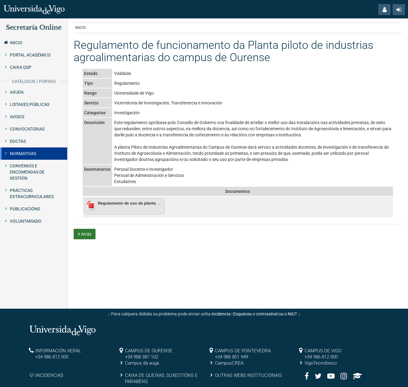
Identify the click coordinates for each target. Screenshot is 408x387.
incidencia (221, 313)
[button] (384, 9)
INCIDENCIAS (49, 375)
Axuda (17, 92)
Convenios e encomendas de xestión (27, 172)
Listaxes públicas (29, 104)
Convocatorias (27, 129)
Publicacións (25, 208)
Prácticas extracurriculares (32, 193)
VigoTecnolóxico (321, 363)
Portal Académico (30, 55)
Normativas (23, 153)
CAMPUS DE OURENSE (149, 351)
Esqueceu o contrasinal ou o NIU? (265, 313)
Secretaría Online (33, 27)
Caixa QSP (20, 67)
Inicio (12, 42)
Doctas (18, 141)
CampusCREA (229, 363)
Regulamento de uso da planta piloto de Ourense (144, 203)
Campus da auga (142, 363)
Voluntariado (25, 221)
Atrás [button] (84, 234)
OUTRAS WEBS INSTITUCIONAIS (248, 375)
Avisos (17, 116)
